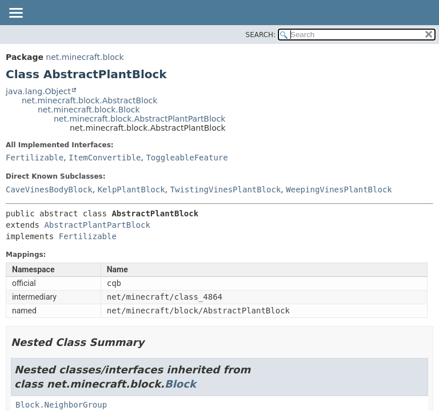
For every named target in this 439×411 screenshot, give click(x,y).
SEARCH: (261, 35)
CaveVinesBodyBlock (49, 189)
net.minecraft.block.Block (89, 109)
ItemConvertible (105, 157)
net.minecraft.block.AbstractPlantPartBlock (139, 118)
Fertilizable (34, 157)
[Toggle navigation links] (15, 14)
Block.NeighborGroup (61, 404)
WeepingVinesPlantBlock (339, 189)
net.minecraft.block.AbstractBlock (89, 100)
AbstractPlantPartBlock (97, 224)
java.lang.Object (38, 91)
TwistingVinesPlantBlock (225, 189)
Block (180, 384)
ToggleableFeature (187, 157)
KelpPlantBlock (131, 189)
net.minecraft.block (84, 57)
